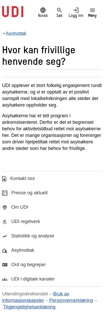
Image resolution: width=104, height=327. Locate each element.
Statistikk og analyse (32, 235)
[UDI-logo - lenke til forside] (12, 14)
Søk (59, 12)
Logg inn (76, 12)
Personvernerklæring (71, 300)
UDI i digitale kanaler (33, 279)
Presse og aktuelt (29, 192)
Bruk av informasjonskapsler (35, 297)
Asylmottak (22, 250)
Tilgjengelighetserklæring (29, 307)
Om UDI (19, 207)
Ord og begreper (28, 264)
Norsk (43, 12)
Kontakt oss (22, 178)
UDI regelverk (25, 221)
